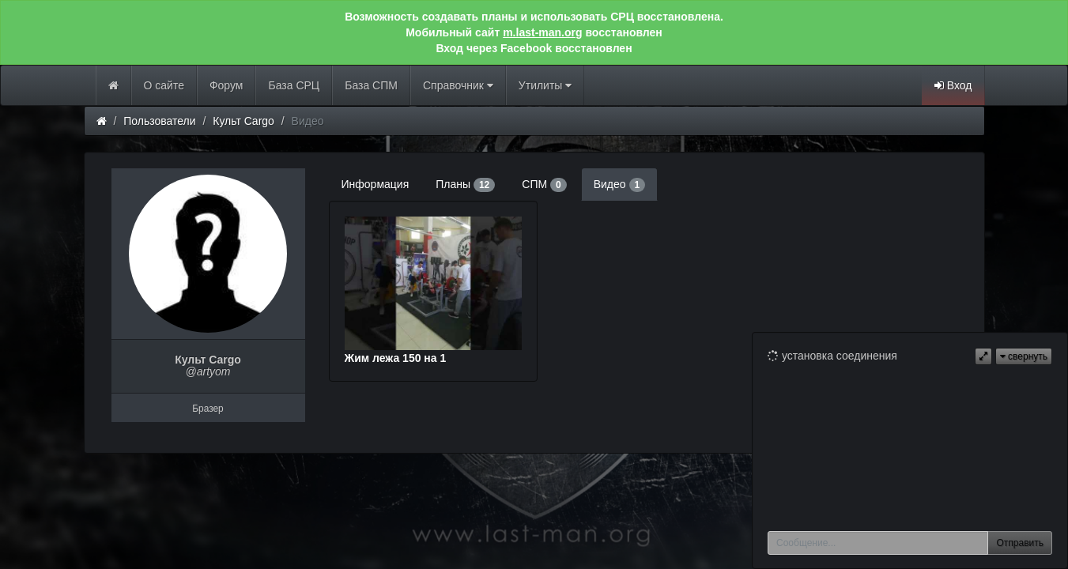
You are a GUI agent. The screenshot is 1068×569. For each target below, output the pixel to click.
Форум (226, 85)
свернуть (1023, 356)
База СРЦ (293, 85)
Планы (465, 185)
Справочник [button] (458, 85)
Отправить (1019, 542)
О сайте (164, 85)
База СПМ (371, 85)
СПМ (544, 185)
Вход (953, 85)
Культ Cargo (243, 121)
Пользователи (159, 121)
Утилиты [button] (545, 85)
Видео (619, 185)
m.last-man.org (542, 32)
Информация (375, 184)
